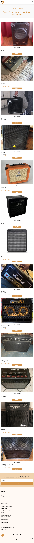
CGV (31, 538)
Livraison (2, 513)
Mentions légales (18, 538)
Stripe (17, 539)
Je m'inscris (17, 483)
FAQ (1, 518)
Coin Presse (17, 498)
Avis (1, 495)
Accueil (10, 8)
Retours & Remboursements (6, 515)
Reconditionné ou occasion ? (6, 510)
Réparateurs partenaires (5, 496)
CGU (29, 538)
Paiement (2, 512)
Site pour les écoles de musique (6, 506)
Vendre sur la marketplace (5, 516)
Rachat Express (3, 504)
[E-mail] (17, 480)
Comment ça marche (4, 503)
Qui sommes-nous (4, 493)
